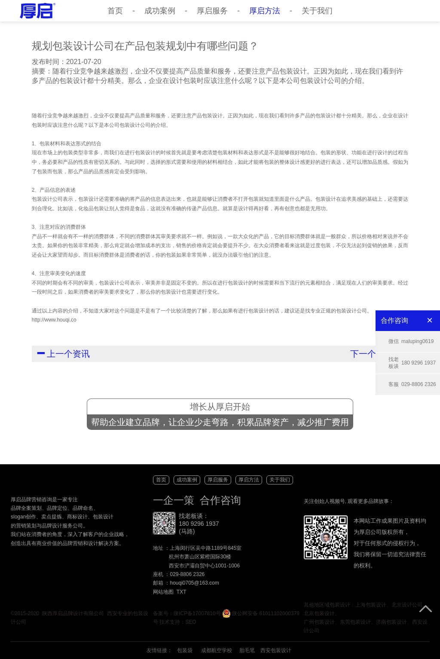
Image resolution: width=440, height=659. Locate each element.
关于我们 (317, 10)
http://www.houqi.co (54, 320)
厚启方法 (264, 10)
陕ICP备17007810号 (197, 613)
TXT (181, 592)
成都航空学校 (216, 650)
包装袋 (184, 650)
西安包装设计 (275, 650)
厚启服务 (212, 10)
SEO (191, 622)
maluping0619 (411, 341)
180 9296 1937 (412, 363)
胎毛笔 (247, 650)
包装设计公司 (134, 125)
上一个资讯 (63, 353)
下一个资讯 (376, 353)
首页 (115, 10)
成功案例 (159, 10)
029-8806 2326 (412, 384)
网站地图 (163, 592)
